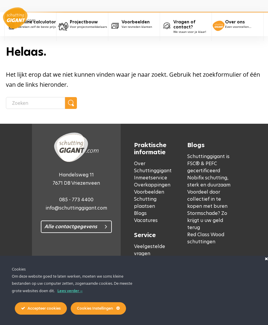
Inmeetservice (150, 177)
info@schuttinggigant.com (76, 208)
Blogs (140, 213)
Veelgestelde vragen (149, 250)
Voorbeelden (149, 192)
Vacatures (146, 220)
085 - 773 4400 (76, 199)
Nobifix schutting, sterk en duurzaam (208, 181)
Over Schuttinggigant (153, 167)
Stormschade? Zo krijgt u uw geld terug (207, 220)
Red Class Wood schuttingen (205, 238)
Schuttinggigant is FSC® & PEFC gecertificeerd (208, 163)
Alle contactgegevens (70, 226)
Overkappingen (152, 184)
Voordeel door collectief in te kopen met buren (207, 199)
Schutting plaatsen (145, 203)
